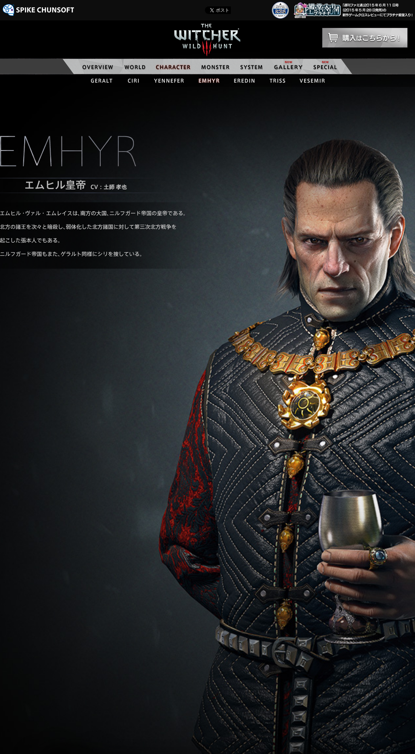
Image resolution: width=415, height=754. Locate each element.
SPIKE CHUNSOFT (38, 10)
